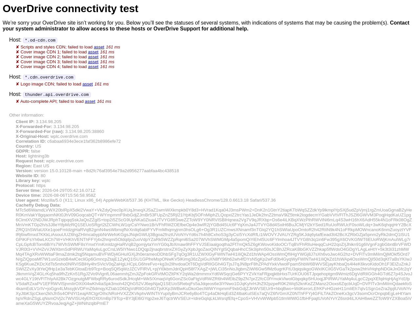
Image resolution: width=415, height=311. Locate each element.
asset (99, 47)
